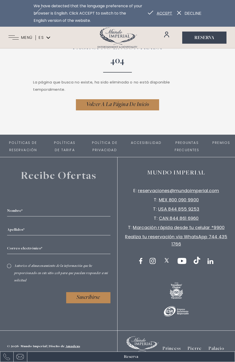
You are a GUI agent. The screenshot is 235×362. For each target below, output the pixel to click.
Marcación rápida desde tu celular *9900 (179, 227)
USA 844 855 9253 (178, 209)
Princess (172, 348)
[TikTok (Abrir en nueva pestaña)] (197, 260)
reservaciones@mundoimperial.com (178, 191)
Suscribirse (88, 298)
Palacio (216, 348)
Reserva (204, 38)
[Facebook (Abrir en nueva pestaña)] (140, 261)
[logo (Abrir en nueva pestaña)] (176, 290)
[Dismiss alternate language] (189, 13)
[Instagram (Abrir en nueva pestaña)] (153, 261)
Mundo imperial (176, 173)
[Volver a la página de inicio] (117, 104)
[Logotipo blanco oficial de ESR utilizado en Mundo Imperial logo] (176, 311)
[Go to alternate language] (160, 13)
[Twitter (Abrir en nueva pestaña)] (166, 260)
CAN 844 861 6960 (179, 218)
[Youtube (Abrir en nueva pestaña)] (182, 261)
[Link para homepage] (117, 37)
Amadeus (72, 346)
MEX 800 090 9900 (179, 200)
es (44, 37)
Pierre (195, 348)
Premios (221, 142)
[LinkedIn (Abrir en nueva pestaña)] (210, 261)
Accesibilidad (146, 142)
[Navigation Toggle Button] (14, 37)
